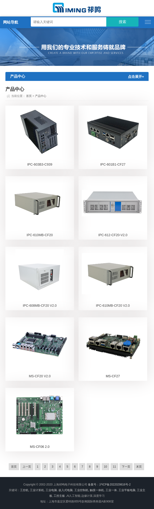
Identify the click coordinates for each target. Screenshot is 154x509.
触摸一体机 (97, 490)
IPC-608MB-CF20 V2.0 (40, 305)
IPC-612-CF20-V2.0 (112, 235)
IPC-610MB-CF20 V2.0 (113, 305)
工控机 (24, 490)
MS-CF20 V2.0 (40, 376)
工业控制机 (81, 490)
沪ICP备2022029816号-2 (114, 484)
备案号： (93, 484)
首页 (29, 96)
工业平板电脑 (126, 490)
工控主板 (59, 495)
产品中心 (40, 96)
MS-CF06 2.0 (39, 447)
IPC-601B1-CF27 (112, 164)
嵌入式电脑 (66, 490)
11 (114, 466)
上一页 (27, 466)
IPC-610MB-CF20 (40, 235)
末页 (139, 466)
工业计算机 (37, 490)
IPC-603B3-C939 (39, 164)
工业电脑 (51, 490)
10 (105, 466)
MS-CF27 (113, 376)
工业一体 (111, 490)
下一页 (126, 466)
